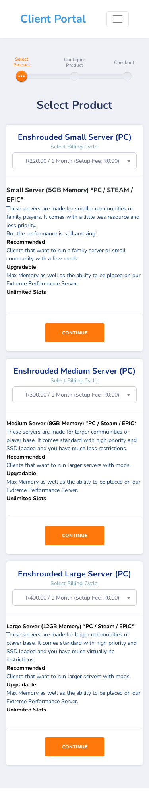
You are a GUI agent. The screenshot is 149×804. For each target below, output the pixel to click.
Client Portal (53, 19)
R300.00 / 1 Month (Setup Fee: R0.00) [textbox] (72, 395)
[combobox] (74, 160)
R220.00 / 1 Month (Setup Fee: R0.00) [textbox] (72, 161)
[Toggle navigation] (117, 19)
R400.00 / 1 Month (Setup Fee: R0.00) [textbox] (72, 598)
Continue (74, 333)
